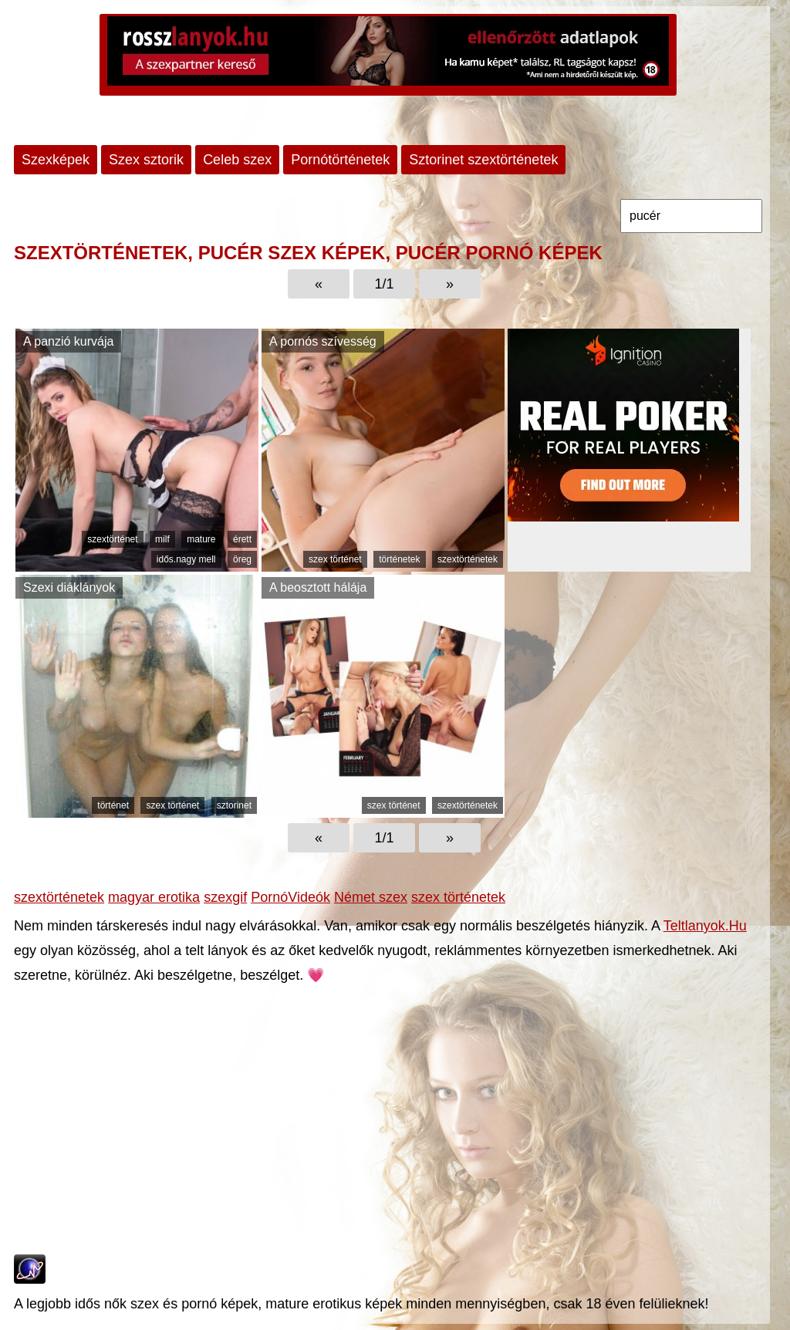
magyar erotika (154, 897)
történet (113, 805)
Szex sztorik (146, 159)
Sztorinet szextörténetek (483, 159)
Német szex (370, 897)
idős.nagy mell (186, 559)
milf (162, 539)
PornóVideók (290, 897)
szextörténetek (467, 559)
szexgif (225, 897)
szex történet (335, 559)
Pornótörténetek (340, 159)
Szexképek (55, 159)
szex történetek (458, 897)
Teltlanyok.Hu (705, 925)
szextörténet (112, 539)
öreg (242, 559)
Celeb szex (237, 159)
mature (201, 539)
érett (242, 539)
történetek (399, 559)
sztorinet (234, 805)
